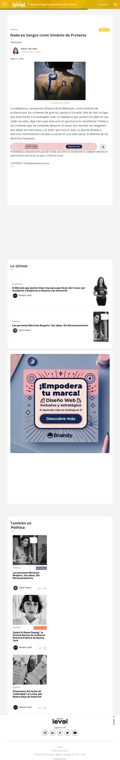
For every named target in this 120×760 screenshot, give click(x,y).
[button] (4, 4)
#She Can (104, 29)
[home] (18, 4)
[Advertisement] (60, 235)
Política (14, 29)
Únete (60, 747)
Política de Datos (60, 750)
